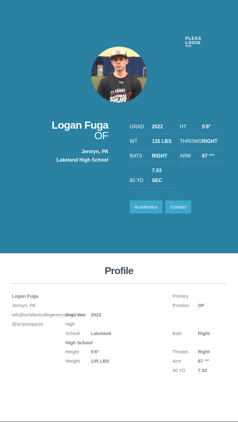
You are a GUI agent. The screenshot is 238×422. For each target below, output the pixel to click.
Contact (178, 206)
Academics (146, 206)
